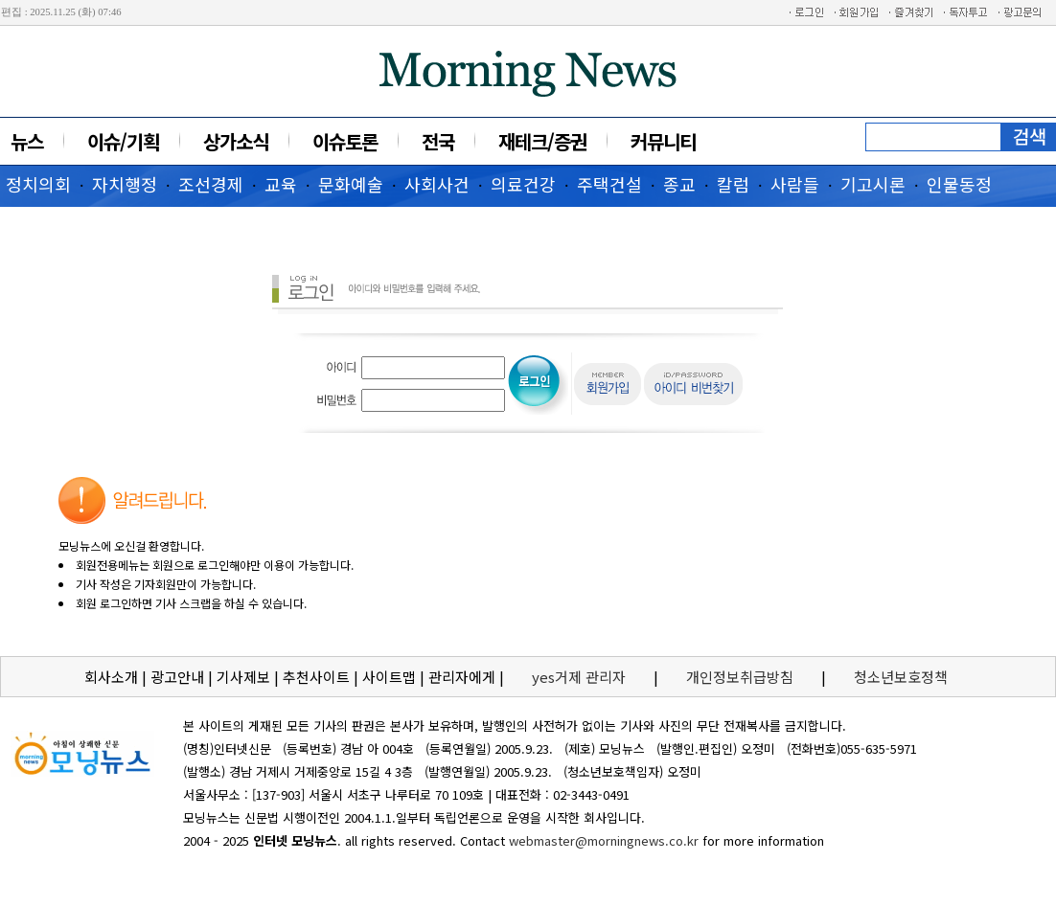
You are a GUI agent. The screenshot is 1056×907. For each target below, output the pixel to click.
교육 (280, 183)
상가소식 (235, 141)
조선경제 (210, 183)
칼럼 (733, 183)
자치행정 (124, 183)
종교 (679, 183)
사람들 (794, 183)
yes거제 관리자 (581, 677)
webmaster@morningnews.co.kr (604, 840)
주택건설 (609, 183)
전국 (438, 141)
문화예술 (350, 183)
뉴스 (27, 141)
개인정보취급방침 (739, 677)
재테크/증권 (542, 141)
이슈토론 (345, 141)
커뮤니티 (663, 141)
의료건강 (523, 183)
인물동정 (959, 183)
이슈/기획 (123, 141)
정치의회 (38, 183)
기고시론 (873, 183)
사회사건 (437, 183)
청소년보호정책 (901, 677)
